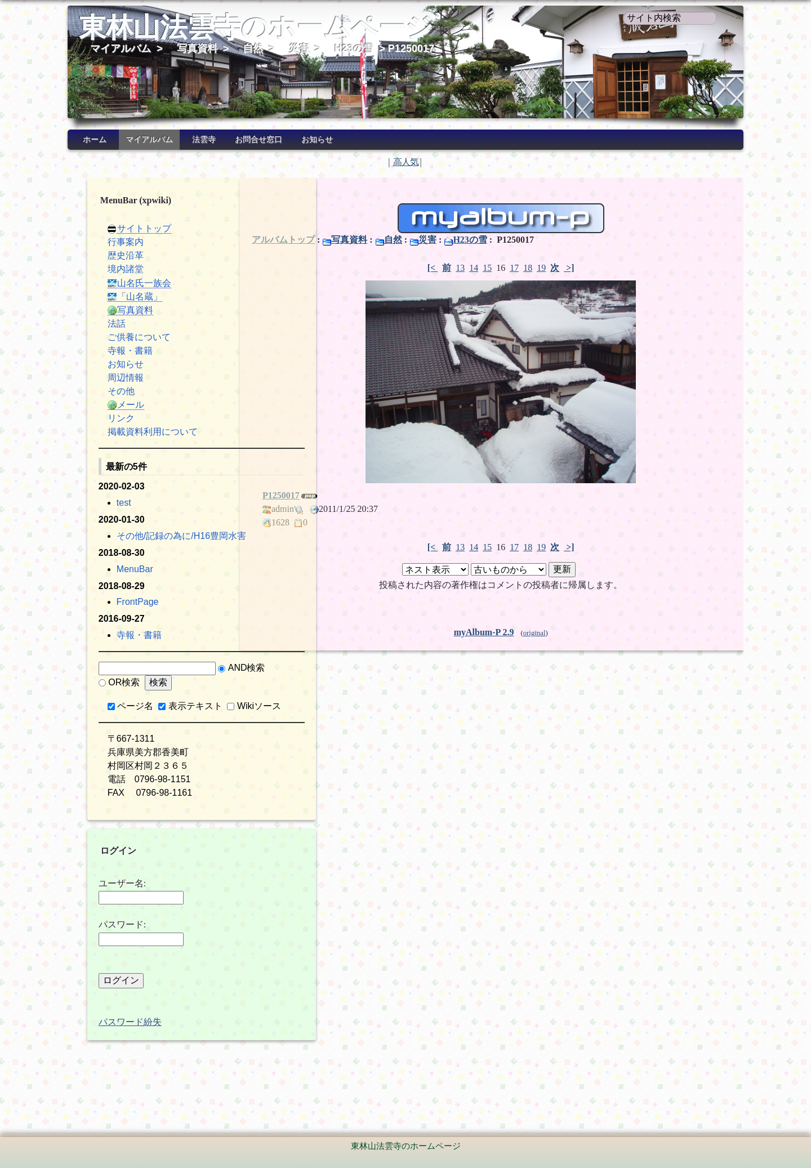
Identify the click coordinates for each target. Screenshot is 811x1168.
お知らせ (317, 139)
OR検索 (152, 696)
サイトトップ (117, 229)
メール (104, 405)
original (523, 633)
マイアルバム (120, 48)
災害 (299, 48)
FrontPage (116, 615)
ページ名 (114, 719)
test (102, 502)
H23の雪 (354, 48)
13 (449, 268)
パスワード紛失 (108, 1049)
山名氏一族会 (117, 283)
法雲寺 (204, 139)
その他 (99, 391)
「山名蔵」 (113, 297)
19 (530, 268)
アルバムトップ (283, 239)
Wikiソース (118, 733)
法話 (95, 323)
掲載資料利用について (131, 431)
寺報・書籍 (108, 350)
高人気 (405, 162)
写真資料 (197, 48)
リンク (99, 418)
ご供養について (117, 337)
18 (517, 268)
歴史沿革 (104, 255)
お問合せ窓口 (258, 139)
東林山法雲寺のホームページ (256, 27)
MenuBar (113, 582)
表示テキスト (173, 719)
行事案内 (104, 242)
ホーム (94, 139)
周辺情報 (104, 377)
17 (503, 268)
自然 (253, 48)
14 (462, 268)
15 (476, 268)
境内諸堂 (104, 269)
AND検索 (105, 696)
